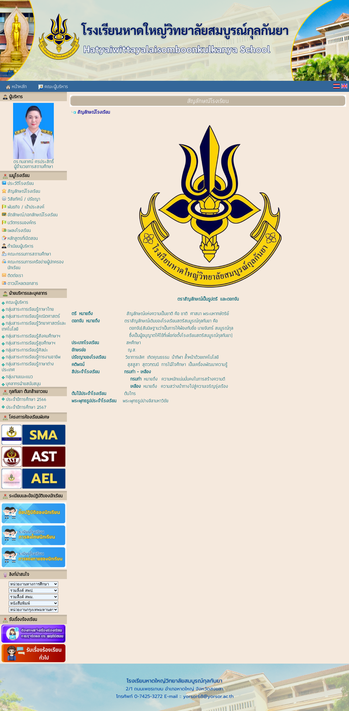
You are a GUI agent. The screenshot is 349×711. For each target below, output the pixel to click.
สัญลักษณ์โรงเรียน (24, 191)
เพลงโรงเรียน (19, 230)
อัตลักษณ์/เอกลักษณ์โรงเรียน (33, 214)
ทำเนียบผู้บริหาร (20, 246)
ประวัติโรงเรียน (21, 183)
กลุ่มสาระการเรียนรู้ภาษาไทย (28, 309)
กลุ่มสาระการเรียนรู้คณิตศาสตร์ (31, 315)
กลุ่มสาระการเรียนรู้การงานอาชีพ (31, 356)
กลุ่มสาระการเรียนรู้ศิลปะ (25, 349)
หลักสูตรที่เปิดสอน (23, 238)
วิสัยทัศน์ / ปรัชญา (24, 199)
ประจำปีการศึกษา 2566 (26, 399)
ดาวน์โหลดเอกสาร (23, 283)
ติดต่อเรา (15, 275)
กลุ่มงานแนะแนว (17, 376)
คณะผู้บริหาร (53, 86)
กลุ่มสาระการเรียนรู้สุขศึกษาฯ (28, 342)
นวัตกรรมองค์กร (22, 222)
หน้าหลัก (16, 86)
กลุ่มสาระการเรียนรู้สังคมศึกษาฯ (31, 335)
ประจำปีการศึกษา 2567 (26, 407)
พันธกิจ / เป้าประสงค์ (26, 206)
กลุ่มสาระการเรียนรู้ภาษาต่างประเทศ (28, 366)
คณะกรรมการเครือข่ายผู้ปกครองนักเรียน (36, 264)
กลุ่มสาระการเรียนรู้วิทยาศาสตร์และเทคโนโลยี (34, 325)
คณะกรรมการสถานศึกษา (29, 254)
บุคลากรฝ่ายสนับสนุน (21, 383)
